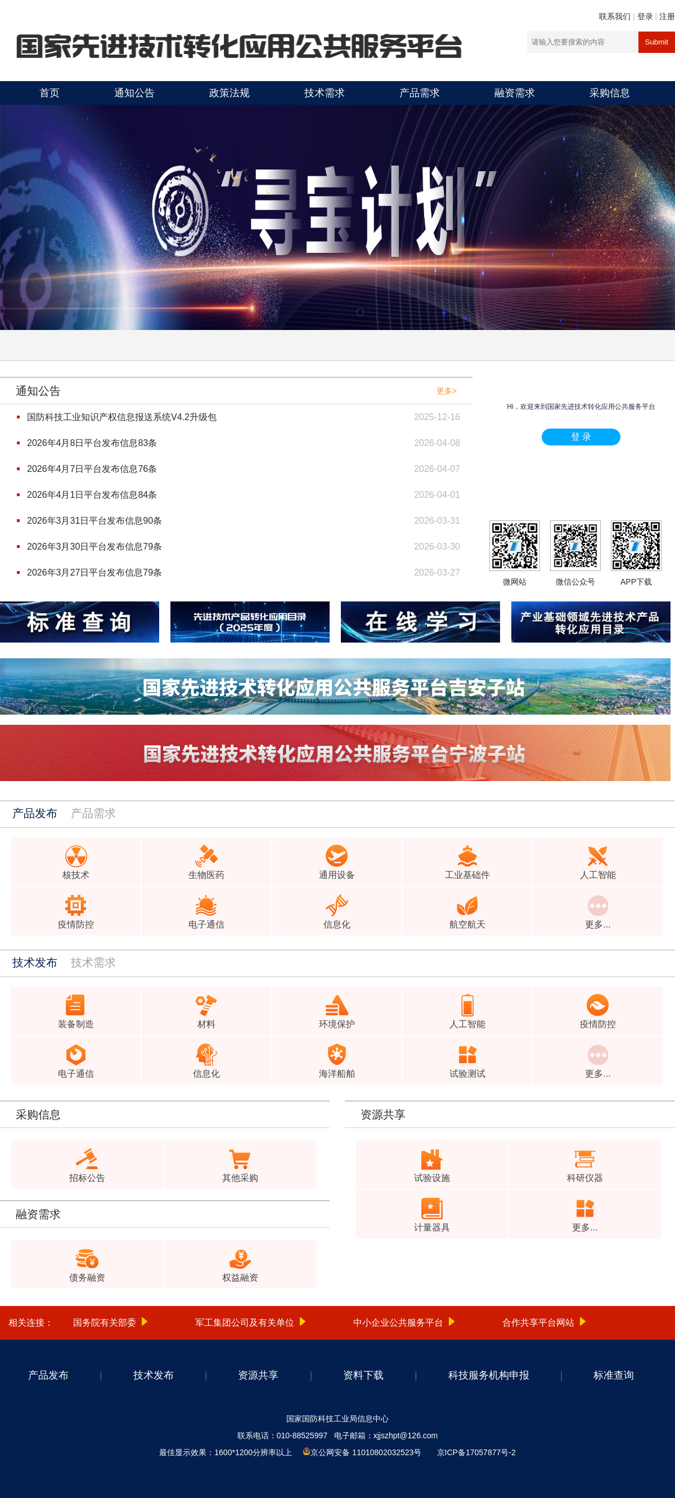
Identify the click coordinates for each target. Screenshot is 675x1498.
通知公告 (134, 93)
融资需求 (514, 93)
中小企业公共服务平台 (398, 1322)
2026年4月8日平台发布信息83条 (92, 443)
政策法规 (229, 93)
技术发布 (153, 1375)
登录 (645, 16)
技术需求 (324, 93)
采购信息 (610, 93)
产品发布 (48, 1375)
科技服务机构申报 (488, 1375)
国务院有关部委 (104, 1322)
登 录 (581, 437)
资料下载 (363, 1375)
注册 (667, 16)
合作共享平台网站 (538, 1322)
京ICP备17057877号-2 (476, 1452)
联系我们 (615, 16)
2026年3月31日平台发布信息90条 (94, 520)
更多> (446, 390)
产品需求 (419, 93)
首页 (49, 93)
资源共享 (258, 1375)
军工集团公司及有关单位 (244, 1322)
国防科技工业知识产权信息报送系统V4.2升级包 (122, 417)
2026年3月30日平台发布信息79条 (94, 546)
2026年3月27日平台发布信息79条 (94, 572)
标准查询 (613, 1375)
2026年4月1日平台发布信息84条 (92, 495)
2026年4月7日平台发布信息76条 (92, 469)
